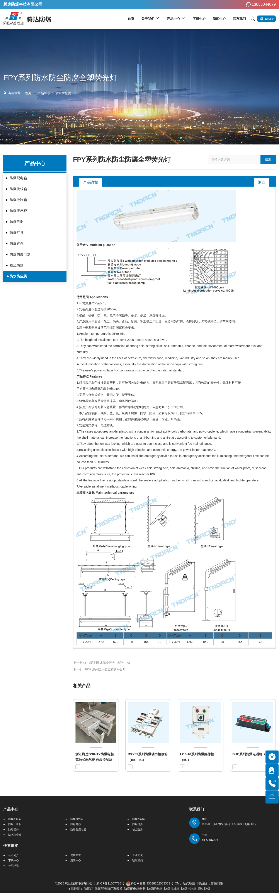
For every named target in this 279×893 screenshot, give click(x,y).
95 (131, 642)
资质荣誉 (75, 855)
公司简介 (13, 855)
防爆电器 (17, 221)
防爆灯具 (17, 232)
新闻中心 (75, 860)
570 (101, 642)
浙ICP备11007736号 (110, 883)
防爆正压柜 (18, 211)
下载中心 (13, 860)
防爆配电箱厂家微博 (108, 888)
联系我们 (137, 860)
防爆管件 (17, 243)
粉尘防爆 (17, 265)
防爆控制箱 (18, 200)
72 (160, 642)
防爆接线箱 (18, 189)
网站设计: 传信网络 (210, 883)
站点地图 (189, 883)
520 (115, 642)
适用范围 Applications (92, 297)
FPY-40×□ (174, 642)
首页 (28, 93)
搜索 (268, 159)
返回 (262, 182)
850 (205, 642)
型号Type (85, 635)
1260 (190, 642)
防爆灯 (88, 888)
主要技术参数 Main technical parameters (105, 492)
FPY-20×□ (85, 642)
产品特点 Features (89, 376)
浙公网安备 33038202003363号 (149, 883)
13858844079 (260, 4)
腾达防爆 (204, 888)
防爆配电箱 (18, 178)
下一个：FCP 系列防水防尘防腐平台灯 (99, 669)
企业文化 (137, 855)
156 (145, 642)
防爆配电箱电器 (134, 888)
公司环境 (13, 865)
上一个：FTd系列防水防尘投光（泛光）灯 (101, 663)
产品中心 (44, 93)
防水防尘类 (63, 93)
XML (178, 883)
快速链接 (10, 846)
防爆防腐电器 (20, 254)
